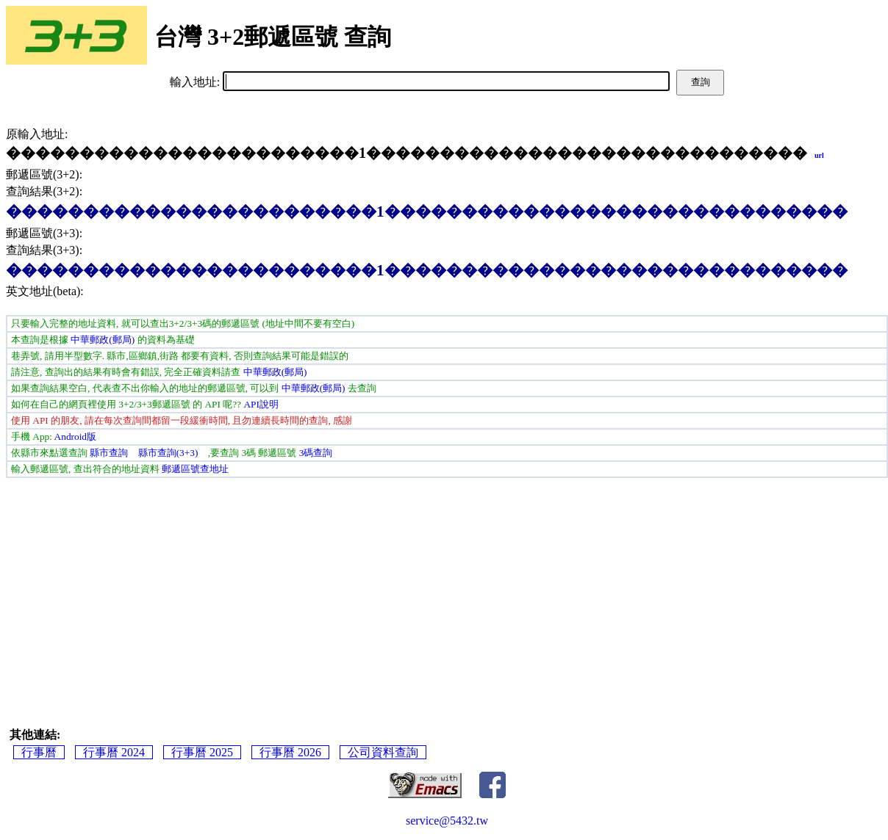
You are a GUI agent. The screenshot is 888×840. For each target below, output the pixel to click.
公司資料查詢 (383, 752)
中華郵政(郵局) (103, 339)
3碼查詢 (316, 452)
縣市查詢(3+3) (168, 452)
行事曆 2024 (114, 752)
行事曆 (39, 752)
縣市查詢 (109, 452)
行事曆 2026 (290, 752)
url (819, 155)
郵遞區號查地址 (195, 468)
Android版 (75, 436)
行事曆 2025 (202, 752)
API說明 (260, 404)
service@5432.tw (447, 820)
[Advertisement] (447, 588)
